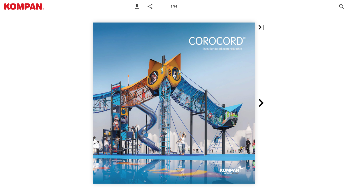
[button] (137, 6)
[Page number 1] (174, 6)
